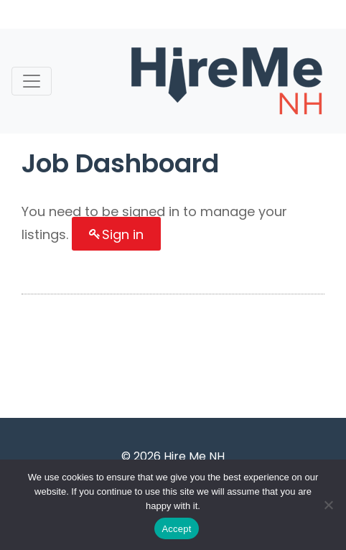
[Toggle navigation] (31, 81)
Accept (176, 528)
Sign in (123, 234)
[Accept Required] (328, 505)
